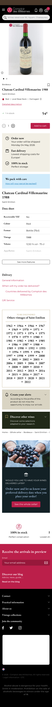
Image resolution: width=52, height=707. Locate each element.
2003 (37, 359)
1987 (27, 344)
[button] (40, 99)
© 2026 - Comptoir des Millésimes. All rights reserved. (26, 674)
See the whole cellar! (26, 504)
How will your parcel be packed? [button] (21, 183)
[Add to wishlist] (48, 84)
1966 (33, 326)
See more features (26, 262)
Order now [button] (17, 138)
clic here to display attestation (27, 671)
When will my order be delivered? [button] (21, 286)
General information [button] (13, 280)
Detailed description (12, 104)
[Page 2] (6, 78)
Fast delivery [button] (18, 150)
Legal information (11, 677)
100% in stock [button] (19, 163)
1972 (11, 333)
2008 (16, 367)
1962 (11, 326)
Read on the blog (11, 581)
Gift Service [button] (8, 300)
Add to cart (40, 125)
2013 (33, 371)
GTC (22, 677)
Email (4, 558)
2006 (33, 363)
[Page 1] (3, 78)
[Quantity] (8, 126)
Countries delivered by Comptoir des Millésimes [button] (26, 293)
